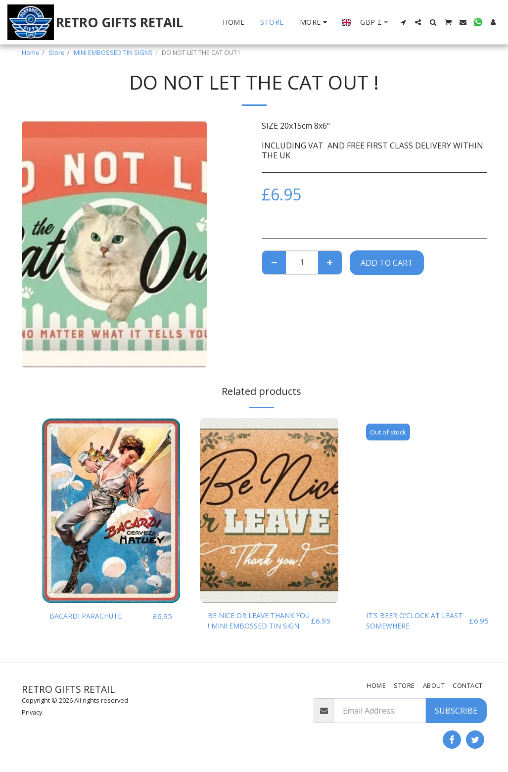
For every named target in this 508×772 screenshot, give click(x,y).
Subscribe (456, 710)
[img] (111, 510)
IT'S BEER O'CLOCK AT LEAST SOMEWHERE (407, 622)
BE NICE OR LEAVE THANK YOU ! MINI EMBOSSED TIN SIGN (258, 622)
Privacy (32, 712)
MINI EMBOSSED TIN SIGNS (113, 52)
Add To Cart (387, 262)
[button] (403, 22)
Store (56, 52)
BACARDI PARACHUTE (90, 616)
